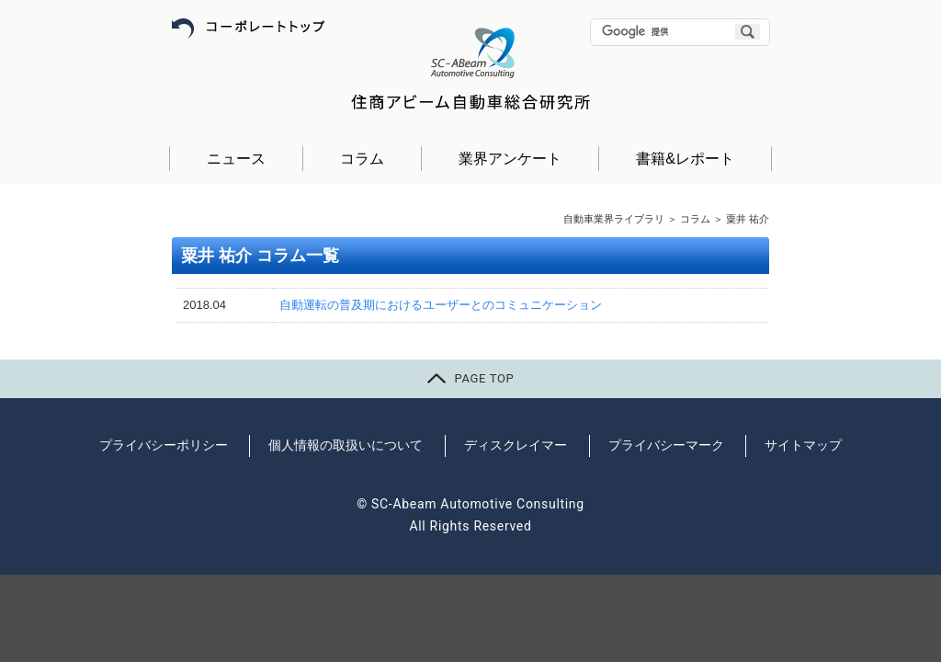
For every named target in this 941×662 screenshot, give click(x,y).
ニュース (236, 158)
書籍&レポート (685, 158)
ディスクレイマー (515, 445)
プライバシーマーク (666, 445)
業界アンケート (510, 158)
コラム (362, 158)
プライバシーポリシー (163, 445)
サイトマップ (803, 445)
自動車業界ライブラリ (613, 218)
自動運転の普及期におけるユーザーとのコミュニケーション (440, 305)
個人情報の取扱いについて (345, 445)
